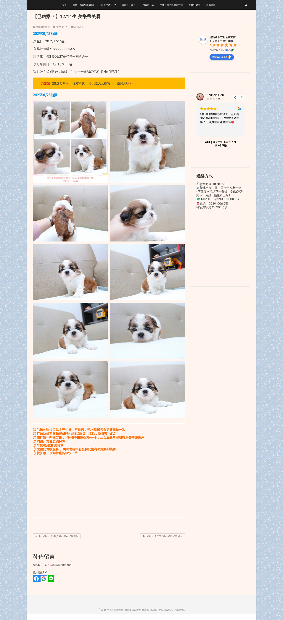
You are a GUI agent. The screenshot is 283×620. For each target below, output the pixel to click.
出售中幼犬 (106, 5)
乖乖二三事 (127, 5)
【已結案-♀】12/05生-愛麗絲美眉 (162, 536)
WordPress (179, 609)
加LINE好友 (194, 5)
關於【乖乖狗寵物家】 (84, 5)
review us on (221, 57)
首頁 (64, 5)
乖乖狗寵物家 (41, 27)
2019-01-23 (60, 27)
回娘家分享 (148, 5)
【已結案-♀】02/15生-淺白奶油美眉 (56, 536)
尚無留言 (79, 27)
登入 (49, 564)
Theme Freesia (149, 609)
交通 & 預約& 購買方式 (171, 5)
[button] (241, 97)
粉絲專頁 (210, 5)
